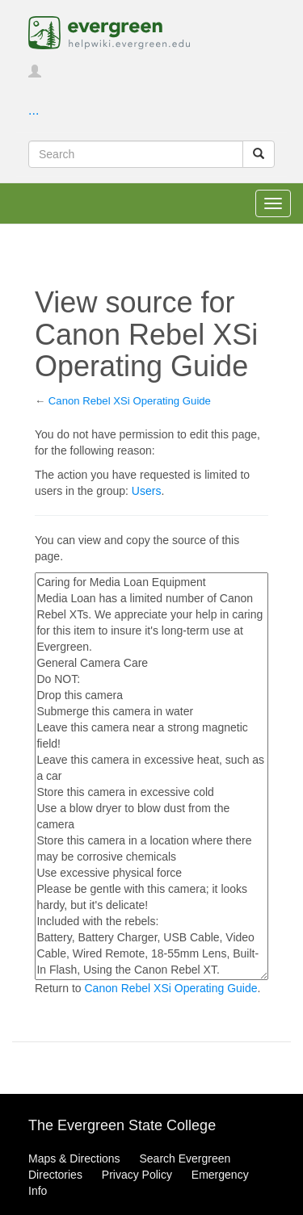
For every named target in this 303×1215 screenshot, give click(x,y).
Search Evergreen (184, 1158)
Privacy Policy (137, 1174)
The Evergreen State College (122, 1125)
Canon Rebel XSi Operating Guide (129, 401)
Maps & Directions (74, 1158)
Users (147, 490)
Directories (55, 1174)
